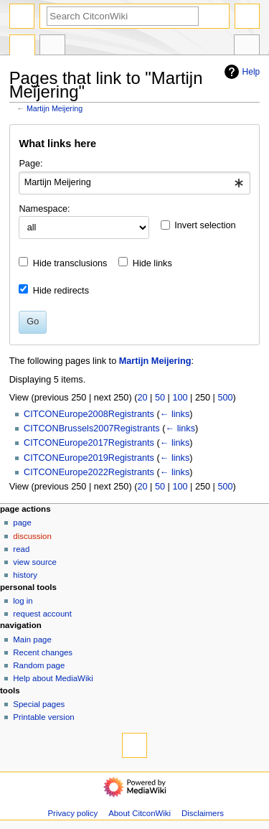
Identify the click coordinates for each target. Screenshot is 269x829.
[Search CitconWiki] (123, 16)
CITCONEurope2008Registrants (89, 414)
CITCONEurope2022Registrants (89, 472)
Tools (247, 46)
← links (175, 414)
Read (21, 549)
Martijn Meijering (54, 108)
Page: (30, 164)
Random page (39, 665)
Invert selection (204, 225)
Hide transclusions (70, 263)
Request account (42, 613)
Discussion (32, 536)
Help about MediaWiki (53, 678)
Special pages (39, 704)
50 (160, 398)
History (25, 575)
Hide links (152, 263)
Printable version (43, 717)
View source (34, 562)
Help (240, 72)
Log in (22, 600)
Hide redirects (61, 291)
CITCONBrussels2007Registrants (92, 428)
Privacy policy (72, 813)
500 (224, 398)
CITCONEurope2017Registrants (89, 443)
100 (179, 398)
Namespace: (44, 209)
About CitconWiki (139, 813)
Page (22, 522)
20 (142, 398)
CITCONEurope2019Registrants (89, 458)
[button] (244, 227)
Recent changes (42, 652)
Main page (32, 639)
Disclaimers (202, 813)
